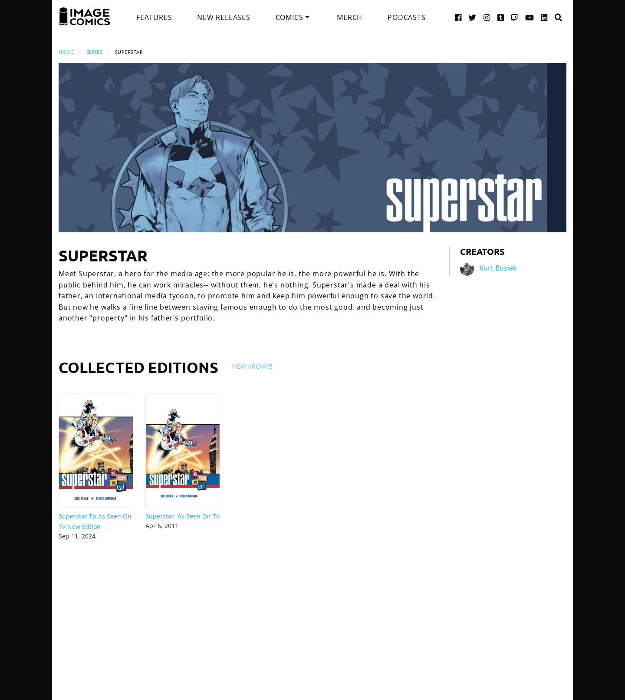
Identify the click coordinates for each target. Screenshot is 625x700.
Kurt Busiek (497, 268)
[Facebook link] (458, 17)
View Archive (252, 366)
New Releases (223, 17)
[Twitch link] (514, 17)
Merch (349, 17)
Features (154, 17)
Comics (289, 17)
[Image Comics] (85, 16)
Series (94, 52)
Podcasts (406, 17)
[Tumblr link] (500, 17)
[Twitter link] (472, 17)
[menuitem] (154, 17)
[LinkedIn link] (544, 17)
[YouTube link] (529, 17)
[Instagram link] (487, 17)
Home (66, 52)
